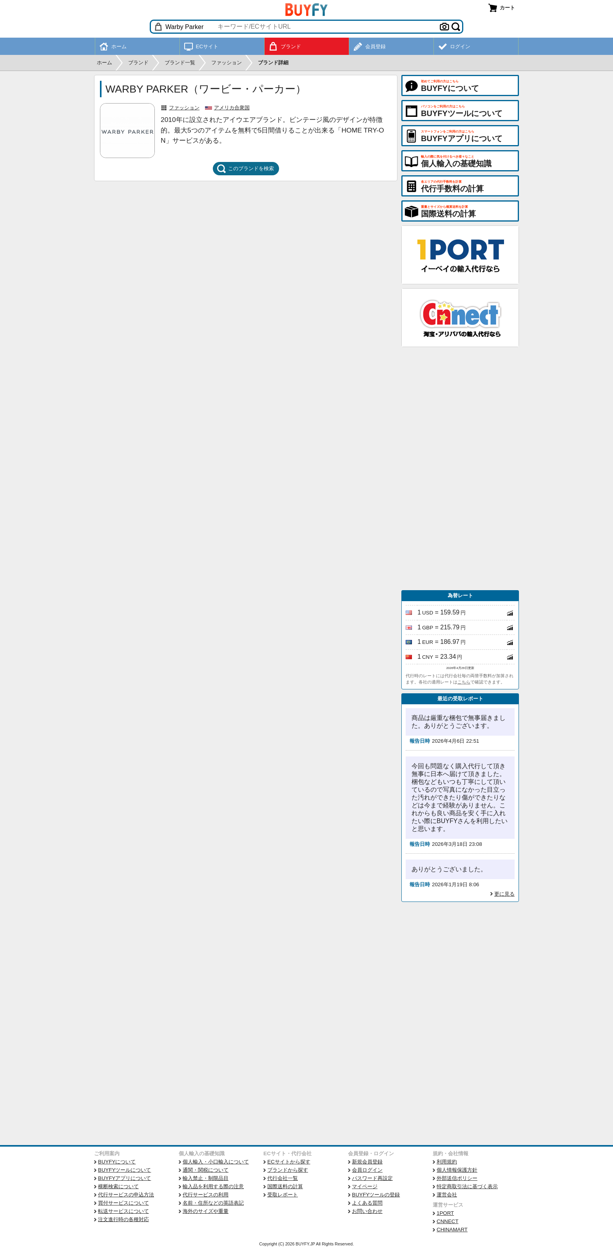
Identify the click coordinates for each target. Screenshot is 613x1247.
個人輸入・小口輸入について (216, 1162)
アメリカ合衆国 (232, 108)
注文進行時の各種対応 (123, 1219)
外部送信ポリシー (457, 1178)
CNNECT (448, 1221)
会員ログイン (367, 1170)
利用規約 (447, 1162)
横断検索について (118, 1186)
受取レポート (282, 1195)
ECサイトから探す (288, 1162)
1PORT (445, 1213)
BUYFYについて (117, 1162)
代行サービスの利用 (206, 1195)
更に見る (504, 894)
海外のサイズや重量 (206, 1211)
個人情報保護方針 (457, 1170)
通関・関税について (206, 1170)
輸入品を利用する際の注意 (213, 1186)
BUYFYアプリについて (124, 1178)
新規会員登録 (367, 1162)
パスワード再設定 (372, 1178)
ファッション (184, 108)
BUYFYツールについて (124, 1170)
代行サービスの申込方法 (126, 1195)
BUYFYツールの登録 (376, 1195)
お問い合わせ (367, 1211)
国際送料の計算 (285, 1186)
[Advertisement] (460, 468)
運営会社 (447, 1195)
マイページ (364, 1186)
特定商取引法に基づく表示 (467, 1186)
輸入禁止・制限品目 (206, 1178)
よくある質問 (367, 1203)
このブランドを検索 (245, 168)
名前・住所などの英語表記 (213, 1203)
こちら (463, 682)
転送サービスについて (123, 1211)
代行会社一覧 (282, 1178)
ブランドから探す (287, 1170)
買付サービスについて (123, 1203)
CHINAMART (452, 1229)
